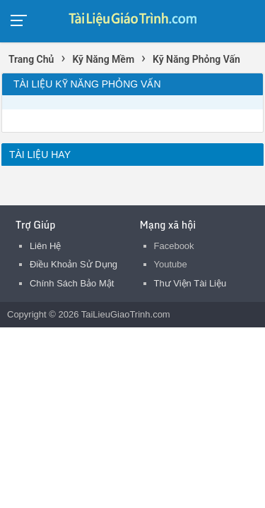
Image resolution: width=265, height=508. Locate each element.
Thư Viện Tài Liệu (190, 283)
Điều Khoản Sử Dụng (73, 264)
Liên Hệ (45, 246)
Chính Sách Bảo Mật (72, 283)
